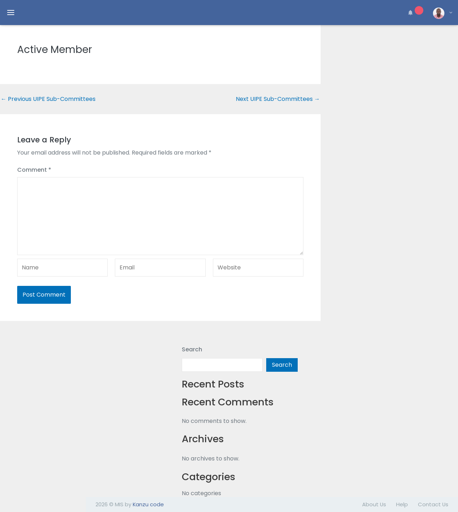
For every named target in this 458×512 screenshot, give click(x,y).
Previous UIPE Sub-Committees (48, 99)
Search (192, 349)
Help (402, 504)
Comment (34, 170)
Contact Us (433, 504)
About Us (374, 504)
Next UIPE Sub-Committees (278, 99)
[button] (414, 12)
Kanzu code (148, 504)
